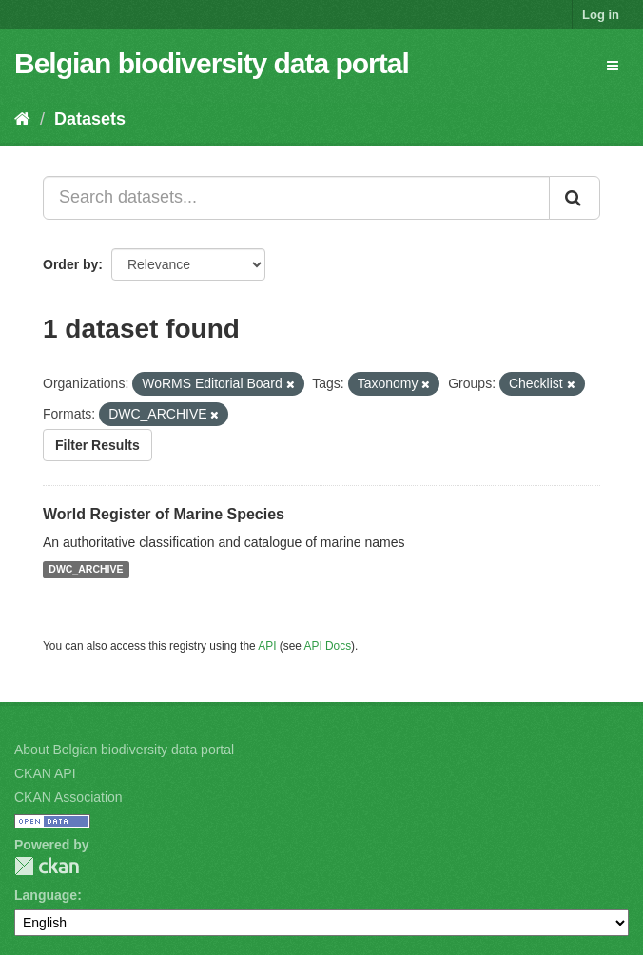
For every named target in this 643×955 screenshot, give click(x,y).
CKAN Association (68, 797)
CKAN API (45, 773)
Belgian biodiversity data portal (211, 63)
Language (45, 895)
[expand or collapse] (612, 66)
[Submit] (574, 198)
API (267, 646)
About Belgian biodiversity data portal (124, 749)
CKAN (46, 866)
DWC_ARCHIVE (86, 569)
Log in (600, 15)
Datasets (90, 118)
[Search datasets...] (296, 198)
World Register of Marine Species (163, 514)
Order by (70, 264)
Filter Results (97, 445)
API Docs (328, 646)
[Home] (22, 118)
